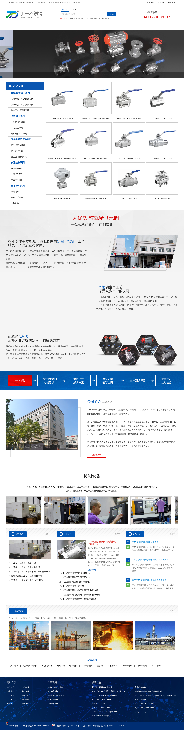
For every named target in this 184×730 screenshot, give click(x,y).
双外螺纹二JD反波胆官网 (22, 104)
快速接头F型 (16, 168)
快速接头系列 (18, 162)
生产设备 (10, 699)
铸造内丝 (15, 191)
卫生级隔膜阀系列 (19, 157)
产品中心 (67, 26)
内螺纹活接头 (17, 197)
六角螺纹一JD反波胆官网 (22, 99)
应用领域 (26, 699)
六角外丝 (15, 203)
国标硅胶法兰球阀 (19, 133)
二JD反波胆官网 (91, 19)
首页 (18, 26)
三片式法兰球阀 (18, 122)
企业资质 (10, 691)
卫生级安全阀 (17, 151)
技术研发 (26, 691)
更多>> (48, 534)
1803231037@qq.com (108, 712)
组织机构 (10, 695)
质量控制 (116, 26)
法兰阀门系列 (18, 116)
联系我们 (165, 26)
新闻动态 (91, 26)
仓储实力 (26, 687)
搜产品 (64, 9)
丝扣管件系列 (18, 186)
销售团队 (26, 695)
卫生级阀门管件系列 (21, 139)
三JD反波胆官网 (105, 19)
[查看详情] (92, 570)
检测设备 (10, 703)
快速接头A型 (16, 174)
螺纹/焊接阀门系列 (20, 93)
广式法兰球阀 (17, 128)
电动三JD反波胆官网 (20, 110)
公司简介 (10, 687)
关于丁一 (42, 26)
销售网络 (140, 26)
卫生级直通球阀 (18, 145)
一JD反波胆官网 (76, 19)
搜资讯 (75, 9)
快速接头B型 (16, 180)
